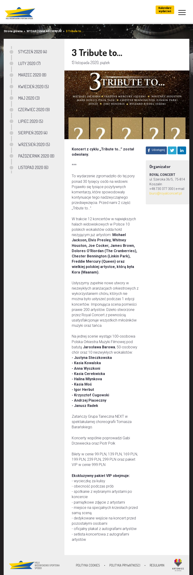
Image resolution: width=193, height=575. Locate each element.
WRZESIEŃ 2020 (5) (34, 144)
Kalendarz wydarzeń (164, 9)
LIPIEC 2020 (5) (30, 121)
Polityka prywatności (124, 565)
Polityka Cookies (88, 565)
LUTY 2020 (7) (29, 63)
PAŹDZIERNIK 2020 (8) (36, 155)
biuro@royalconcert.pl (165, 193)
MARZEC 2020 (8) (32, 74)
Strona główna (13, 31)
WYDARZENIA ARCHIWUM (44, 31)
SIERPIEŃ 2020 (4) (32, 132)
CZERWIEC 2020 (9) (34, 109)
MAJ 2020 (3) (29, 98)
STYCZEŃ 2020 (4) (32, 51)
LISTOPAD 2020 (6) (33, 167)
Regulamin (157, 565)
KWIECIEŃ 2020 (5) (33, 86)
